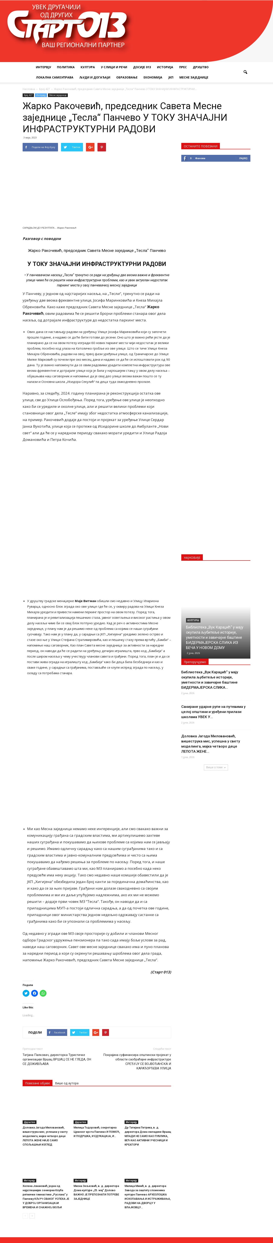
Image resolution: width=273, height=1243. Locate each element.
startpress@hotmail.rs (151, 1204)
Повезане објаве (37, 955)
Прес (183, 67)
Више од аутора (66, 955)
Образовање (127, 77)
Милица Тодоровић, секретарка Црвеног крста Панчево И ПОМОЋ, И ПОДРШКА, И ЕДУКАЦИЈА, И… (97, 1004)
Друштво (201, 67)
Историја (165, 67)
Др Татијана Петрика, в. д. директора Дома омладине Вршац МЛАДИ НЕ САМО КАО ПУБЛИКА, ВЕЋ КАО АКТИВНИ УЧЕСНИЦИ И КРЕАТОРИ (148, 1008)
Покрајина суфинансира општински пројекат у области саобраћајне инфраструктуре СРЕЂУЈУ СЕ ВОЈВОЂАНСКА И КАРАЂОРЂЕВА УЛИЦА (137, 933)
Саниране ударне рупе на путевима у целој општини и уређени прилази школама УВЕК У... (213, 711)
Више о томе (216, 767)
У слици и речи (114, 67)
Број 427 (28, 95)
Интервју (43, 67)
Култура (88, 67)
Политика (66, 67)
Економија (153, 77)
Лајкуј (243, 158)
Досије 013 (142, 67)
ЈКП (170, 77)
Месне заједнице (193, 77)
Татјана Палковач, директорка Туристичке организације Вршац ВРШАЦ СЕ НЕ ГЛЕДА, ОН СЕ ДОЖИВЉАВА (57, 931)
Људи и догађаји (94, 77)
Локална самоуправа (54, 77)
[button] (245, 72)
